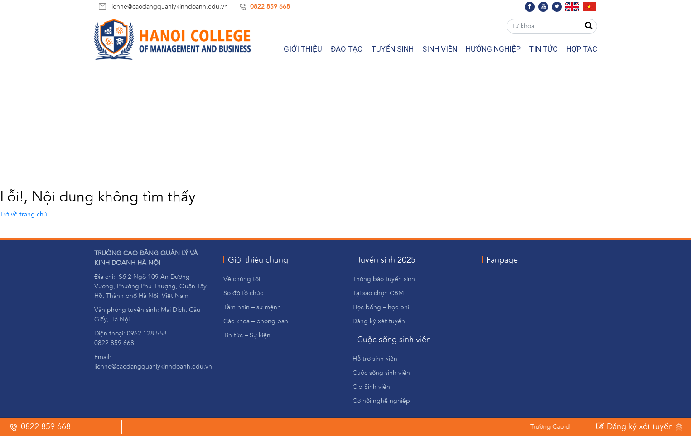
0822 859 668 (270, 7)
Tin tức (543, 48)
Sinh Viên (439, 48)
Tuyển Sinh (393, 48)
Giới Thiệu (303, 48)
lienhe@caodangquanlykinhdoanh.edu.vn (169, 7)
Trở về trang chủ (23, 214)
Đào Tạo (347, 48)
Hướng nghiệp (493, 48)
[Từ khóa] (552, 26)
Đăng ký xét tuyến (634, 426)
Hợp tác (581, 48)
